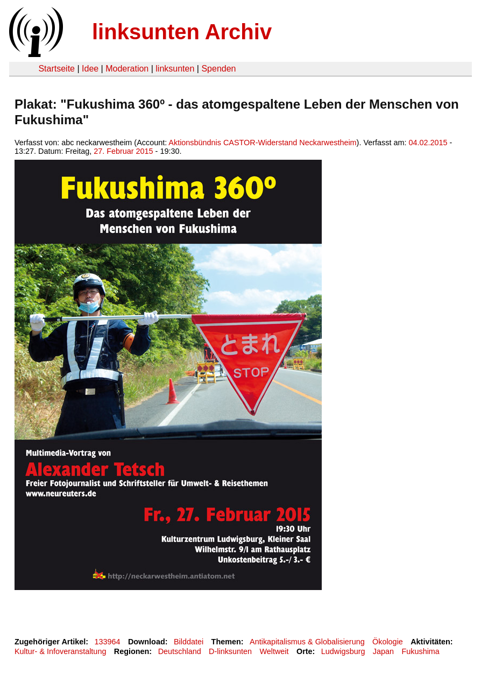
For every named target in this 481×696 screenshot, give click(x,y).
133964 (108, 641)
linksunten (174, 68)
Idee (90, 68)
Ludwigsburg (343, 651)
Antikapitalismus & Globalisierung (307, 641)
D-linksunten (230, 651)
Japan (383, 651)
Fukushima (420, 651)
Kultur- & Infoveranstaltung (60, 651)
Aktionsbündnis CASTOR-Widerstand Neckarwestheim (262, 142)
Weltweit (273, 651)
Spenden (218, 68)
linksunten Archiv (182, 32)
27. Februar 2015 (123, 151)
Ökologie (387, 641)
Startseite (56, 68)
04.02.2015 (427, 142)
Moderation (126, 68)
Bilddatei (188, 641)
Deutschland (179, 651)
